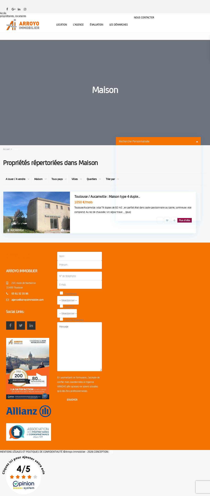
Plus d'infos (184, 220)
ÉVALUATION (96, 24)
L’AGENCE (78, 24)
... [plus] (127, 212)
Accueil (6, 149)
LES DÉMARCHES (118, 24)
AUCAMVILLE (17, 230)
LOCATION (61, 24)
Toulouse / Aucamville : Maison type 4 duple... (107, 196)
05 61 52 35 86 (19, 293)
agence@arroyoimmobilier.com (27, 299)
